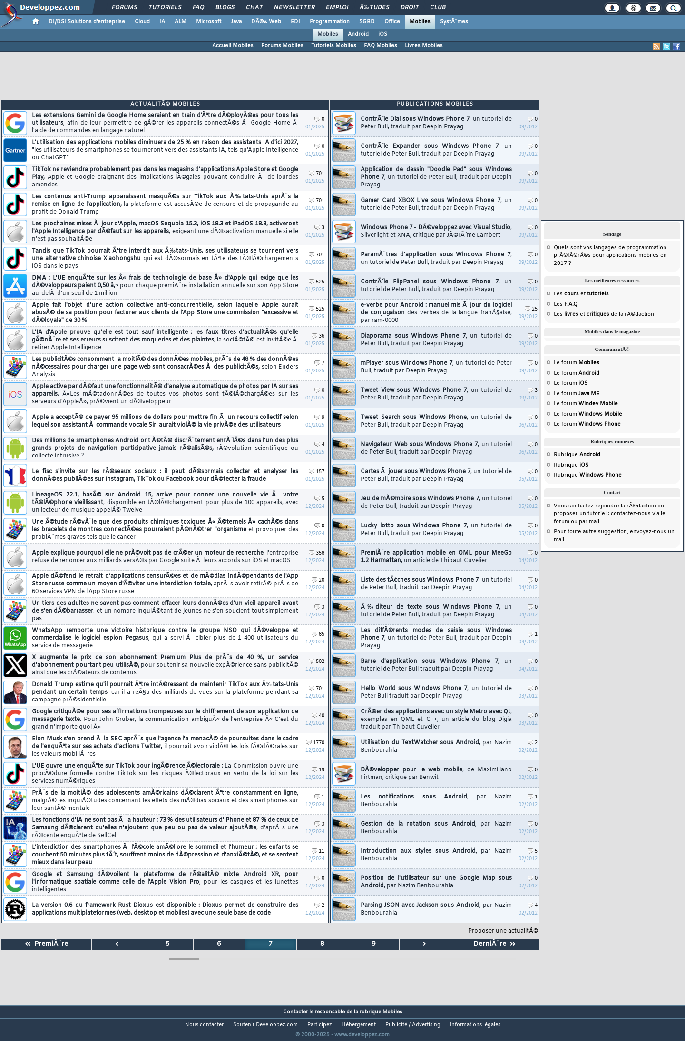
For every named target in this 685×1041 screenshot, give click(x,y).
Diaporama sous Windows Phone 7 (436, 340)
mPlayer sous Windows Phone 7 (436, 367)
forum (561, 521)
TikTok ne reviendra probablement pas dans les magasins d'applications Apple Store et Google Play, (165, 177)
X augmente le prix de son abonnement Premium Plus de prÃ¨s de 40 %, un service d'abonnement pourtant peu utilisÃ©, (165, 665)
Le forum (576, 363)
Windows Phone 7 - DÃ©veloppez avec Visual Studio (436, 231)
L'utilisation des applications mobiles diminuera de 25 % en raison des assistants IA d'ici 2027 (165, 150)
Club (437, 7)
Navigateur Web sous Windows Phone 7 (436, 448)
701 (316, 174)
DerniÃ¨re (494, 944)
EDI (295, 22)
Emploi (337, 7)
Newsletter (294, 7)
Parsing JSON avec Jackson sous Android (436, 909)
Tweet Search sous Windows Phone (436, 421)
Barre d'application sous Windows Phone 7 (436, 665)
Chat (254, 7)
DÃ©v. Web (266, 22)
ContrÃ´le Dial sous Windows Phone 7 (436, 123)
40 (318, 716)
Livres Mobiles (424, 45)
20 (318, 580)
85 (318, 635)
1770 (315, 743)
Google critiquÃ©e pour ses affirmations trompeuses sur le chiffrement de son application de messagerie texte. (165, 719)
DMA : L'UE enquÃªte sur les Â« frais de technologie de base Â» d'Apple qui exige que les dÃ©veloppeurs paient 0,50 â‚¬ (165, 285)
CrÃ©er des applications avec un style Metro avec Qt (436, 719)
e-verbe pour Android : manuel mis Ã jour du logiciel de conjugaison (436, 313)
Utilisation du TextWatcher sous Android (436, 746)
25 (531, 309)
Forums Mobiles (282, 45)
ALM (180, 22)
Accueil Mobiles (233, 45)
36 (318, 336)
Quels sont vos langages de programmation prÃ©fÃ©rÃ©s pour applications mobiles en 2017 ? (610, 255)
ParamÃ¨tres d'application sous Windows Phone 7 (436, 258)
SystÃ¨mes (454, 22)
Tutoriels (164, 7)
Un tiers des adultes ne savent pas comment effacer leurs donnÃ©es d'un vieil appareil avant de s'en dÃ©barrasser (165, 611)
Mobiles (420, 22)
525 (316, 282)
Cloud (142, 22)
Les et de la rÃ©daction (604, 314)
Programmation (330, 22)
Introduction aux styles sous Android (436, 855)
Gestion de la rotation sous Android (436, 828)
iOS (382, 34)
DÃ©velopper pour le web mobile (436, 773)
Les (565, 304)
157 (316, 472)
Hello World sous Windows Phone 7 (436, 692)
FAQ (198, 7)
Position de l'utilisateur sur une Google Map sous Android (436, 882)
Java (236, 22)
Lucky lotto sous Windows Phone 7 (436, 529)
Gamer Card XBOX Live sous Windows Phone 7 (436, 204)
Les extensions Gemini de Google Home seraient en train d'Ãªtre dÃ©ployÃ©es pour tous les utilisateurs (165, 123)
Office (392, 22)
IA (162, 22)
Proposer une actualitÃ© (503, 931)
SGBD (367, 22)
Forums (124, 7)
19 (318, 770)
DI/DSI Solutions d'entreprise (87, 22)
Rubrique (577, 454)
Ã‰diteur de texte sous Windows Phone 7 (436, 611)
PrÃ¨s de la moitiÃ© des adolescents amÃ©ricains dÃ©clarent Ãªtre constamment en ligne (165, 800)
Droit (410, 7)
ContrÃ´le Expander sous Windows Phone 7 (436, 150)
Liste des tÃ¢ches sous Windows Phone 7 (436, 584)
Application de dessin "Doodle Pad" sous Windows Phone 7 (436, 177)
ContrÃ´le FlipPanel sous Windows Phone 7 (436, 285)
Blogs (225, 7)
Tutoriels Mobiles (333, 45)
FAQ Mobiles (380, 45)
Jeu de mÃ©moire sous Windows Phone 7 (436, 502)
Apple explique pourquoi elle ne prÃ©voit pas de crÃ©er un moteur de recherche (165, 556)
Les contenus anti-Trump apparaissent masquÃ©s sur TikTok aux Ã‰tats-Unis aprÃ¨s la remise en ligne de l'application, (165, 204)
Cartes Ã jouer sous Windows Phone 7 (436, 475)
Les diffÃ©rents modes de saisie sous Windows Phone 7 (436, 638)
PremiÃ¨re (46, 944)
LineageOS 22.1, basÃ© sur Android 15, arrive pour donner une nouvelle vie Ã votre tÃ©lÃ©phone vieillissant (165, 502)
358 (316, 553)
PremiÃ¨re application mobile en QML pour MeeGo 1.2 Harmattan (436, 556)
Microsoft (208, 22)
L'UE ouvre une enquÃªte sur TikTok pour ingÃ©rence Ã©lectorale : (165, 773)
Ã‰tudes (374, 7)
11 (318, 851)
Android (358, 34)
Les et (581, 294)
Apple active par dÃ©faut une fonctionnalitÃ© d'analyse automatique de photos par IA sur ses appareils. (165, 394)
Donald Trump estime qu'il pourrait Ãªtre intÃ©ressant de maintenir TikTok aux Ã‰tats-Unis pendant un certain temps (165, 692)
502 (316, 662)
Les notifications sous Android (436, 800)
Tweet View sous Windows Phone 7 (436, 394)
